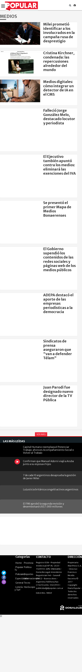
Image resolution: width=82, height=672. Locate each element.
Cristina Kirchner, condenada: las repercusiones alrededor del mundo (58, 61)
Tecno (27, 582)
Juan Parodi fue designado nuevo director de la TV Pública (58, 393)
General (19, 582)
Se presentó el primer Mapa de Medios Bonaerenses (57, 209)
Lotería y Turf (19, 588)
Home (18, 563)
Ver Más (41, 434)
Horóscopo (29, 587)
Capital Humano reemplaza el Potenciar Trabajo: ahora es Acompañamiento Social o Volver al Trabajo (48, 449)
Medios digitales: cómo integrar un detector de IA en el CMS (58, 88)
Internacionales (32, 578)
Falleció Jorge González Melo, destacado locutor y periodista (59, 116)
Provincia (28, 563)
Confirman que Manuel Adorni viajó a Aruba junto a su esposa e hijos (48, 463)
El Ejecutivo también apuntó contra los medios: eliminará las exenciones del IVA (59, 165)
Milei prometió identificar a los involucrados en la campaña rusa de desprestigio (59, 32)
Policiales (20, 574)
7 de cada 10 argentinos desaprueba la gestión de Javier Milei (49, 477)
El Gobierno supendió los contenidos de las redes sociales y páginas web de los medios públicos (59, 259)
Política (27, 567)
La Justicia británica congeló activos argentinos (50, 489)
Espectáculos (22, 578)
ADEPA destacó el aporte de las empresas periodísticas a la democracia (58, 303)
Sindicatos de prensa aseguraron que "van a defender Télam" (57, 349)
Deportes (28, 574)
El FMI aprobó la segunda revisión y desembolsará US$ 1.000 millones (43, 505)
